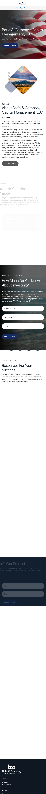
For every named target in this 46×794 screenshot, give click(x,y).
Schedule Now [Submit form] (9, 604)
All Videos (5, 783)
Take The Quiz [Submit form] (9, 336)
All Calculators (6, 785)
